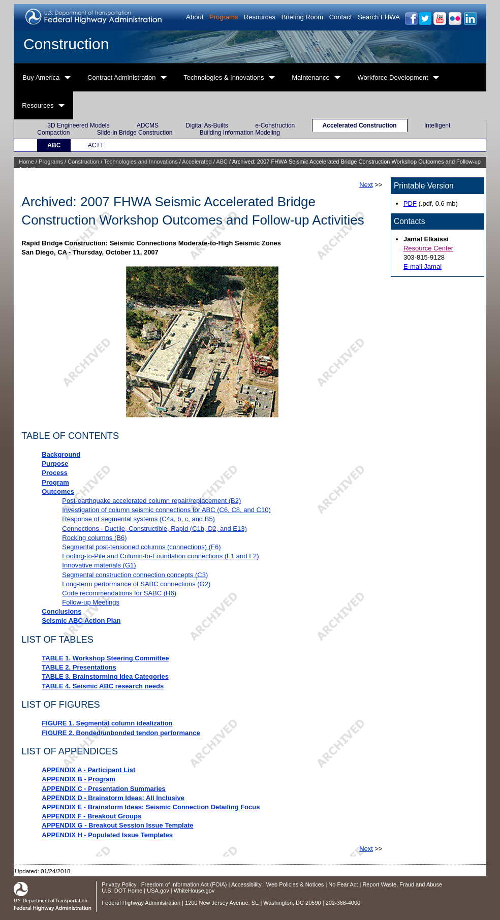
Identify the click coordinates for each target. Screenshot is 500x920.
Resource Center (428, 248)
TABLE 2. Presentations (79, 667)
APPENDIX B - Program (78, 779)
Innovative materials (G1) (99, 565)
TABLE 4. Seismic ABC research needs (103, 686)
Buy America (40, 77)
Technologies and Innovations (141, 161)
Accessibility (246, 884)
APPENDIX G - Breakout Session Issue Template (117, 825)
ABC (53, 145)
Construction (66, 44)
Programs (223, 17)
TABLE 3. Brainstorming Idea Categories (105, 676)
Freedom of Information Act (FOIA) (184, 884)
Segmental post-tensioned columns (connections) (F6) (141, 547)
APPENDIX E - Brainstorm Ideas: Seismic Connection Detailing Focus (151, 807)
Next (366, 184)
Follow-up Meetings (90, 602)
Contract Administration (121, 77)
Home (26, 161)
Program (55, 482)
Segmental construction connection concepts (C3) (135, 575)
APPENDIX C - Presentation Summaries (103, 788)
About (194, 17)
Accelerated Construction (360, 125)
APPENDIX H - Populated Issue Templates (107, 835)
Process (55, 473)
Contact (340, 17)
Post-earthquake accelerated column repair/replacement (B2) (151, 500)
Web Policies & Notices (295, 884)
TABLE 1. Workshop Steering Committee (105, 658)
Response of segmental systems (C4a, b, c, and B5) (138, 519)
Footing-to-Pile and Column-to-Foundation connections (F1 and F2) (160, 556)
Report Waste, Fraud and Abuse (402, 884)
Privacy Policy (119, 884)
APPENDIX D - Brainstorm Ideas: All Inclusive (113, 798)
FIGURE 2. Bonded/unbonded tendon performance (121, 733)
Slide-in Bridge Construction (135, 132)
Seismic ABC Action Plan (81, 620)
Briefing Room (302, 17)
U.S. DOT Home (122, 890)
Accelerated (196, 161)
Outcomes (58, 491)
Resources (259, 17)
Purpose (55, 463)
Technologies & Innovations (223, 77)
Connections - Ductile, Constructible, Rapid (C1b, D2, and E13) (154, 528)
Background (61, 454)
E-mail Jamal (422, 266)
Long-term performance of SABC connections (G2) (136, 584)
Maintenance (310, 77)
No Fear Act (343, 884)
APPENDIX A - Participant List (88, 770)
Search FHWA (379, 17)
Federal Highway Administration (141, 903)
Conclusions (61, 611)
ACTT (96, 145)
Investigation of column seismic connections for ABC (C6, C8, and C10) (166, 510)
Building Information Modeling (240, 132)
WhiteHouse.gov (194, 890)
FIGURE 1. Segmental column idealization (107, 723)
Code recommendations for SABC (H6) (119, 593)
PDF (410, 203)
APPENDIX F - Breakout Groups (91, 816)
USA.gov (158, 890)
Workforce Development (392, 77)
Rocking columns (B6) (94, 538)
